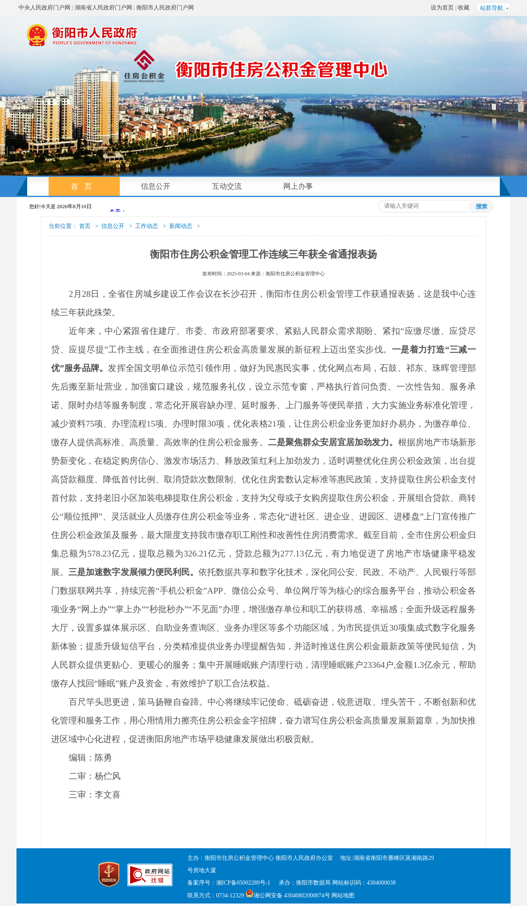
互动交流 (227, 186)
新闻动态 (180, 226)
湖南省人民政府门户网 (103, 8)
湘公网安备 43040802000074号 (287, 895)
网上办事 (298, 186)
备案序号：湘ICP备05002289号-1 (229, 883)
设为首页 (442, 8)
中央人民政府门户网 (44, 8)
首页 (84, 186)
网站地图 (342, 895)
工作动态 (146, 226)
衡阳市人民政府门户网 (165, 8)
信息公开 (155, 186)
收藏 (463, 8)
